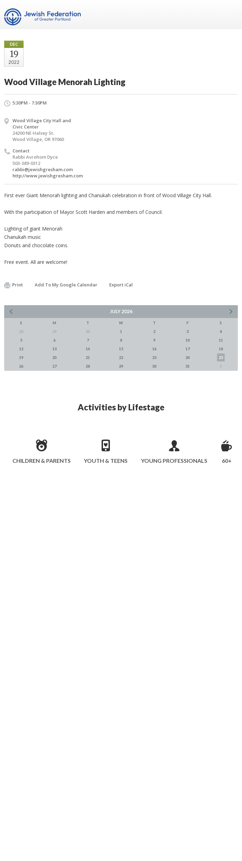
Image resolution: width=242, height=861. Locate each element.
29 (121, 366)
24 (187, 357)
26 (21, 366)
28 (88, 366)
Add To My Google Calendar (66, 285)
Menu (230, 14)
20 (54, 357)
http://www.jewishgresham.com (47, 176)
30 (154, 366)
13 (54, 348)
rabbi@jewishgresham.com (42, 169)
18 (221, 348)
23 (154, 357)
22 (121, 357)
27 (54, 366)
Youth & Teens (106, 460)
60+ (227, 460)
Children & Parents (41, 460)
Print (13, 285)
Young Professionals (174, 460)
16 (154, 348)
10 (187, 340)
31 (187, 366)
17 (187, 348)
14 (88, 348)
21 (88, 357)
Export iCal (121, 285)
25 (221, 357)
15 (121, 348)
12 (21, 348)
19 (21, 357)
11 (221, 340)
